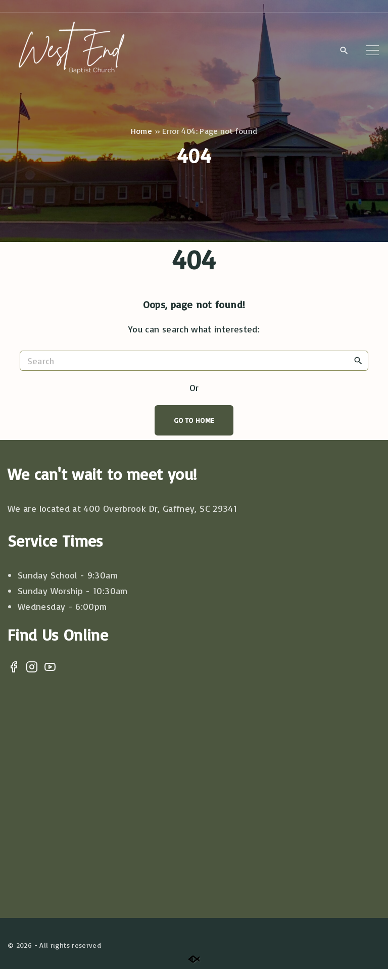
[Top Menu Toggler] (372, 50)
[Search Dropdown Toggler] (344, 50)
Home (141, 131)
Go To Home (194, 420)
